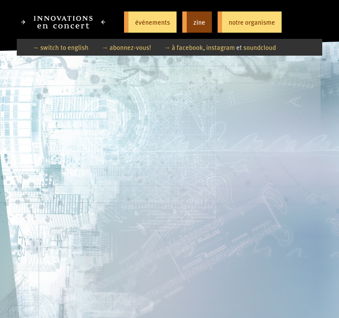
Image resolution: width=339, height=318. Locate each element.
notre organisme (252, 21)
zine (199, 21)
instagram (220, 47)
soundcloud (259, 47)
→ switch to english (60, 47)
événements (152, 21)
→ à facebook (183, 47)
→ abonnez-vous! (126, 47)
